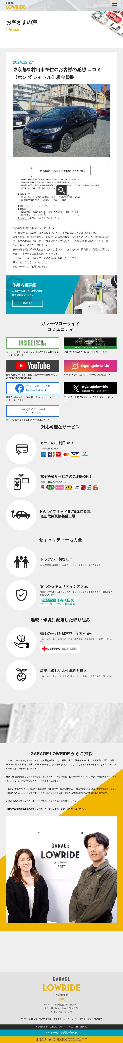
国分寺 (78, 760)
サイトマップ (86, 1019)
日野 (105, 760)
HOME (24, 1019)
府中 (44, 764)
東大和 (87, 760)
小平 (37, 764)
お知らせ (33, 1019)
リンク (75, 1019)
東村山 (23, 764)
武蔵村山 (97, 760)
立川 (45, 760)
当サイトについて (61, 1019)
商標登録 (98, 1019)
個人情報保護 (45, 1019)
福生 (30, 764)
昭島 (64, 760)
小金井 (14, 764)
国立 (70, 760)
